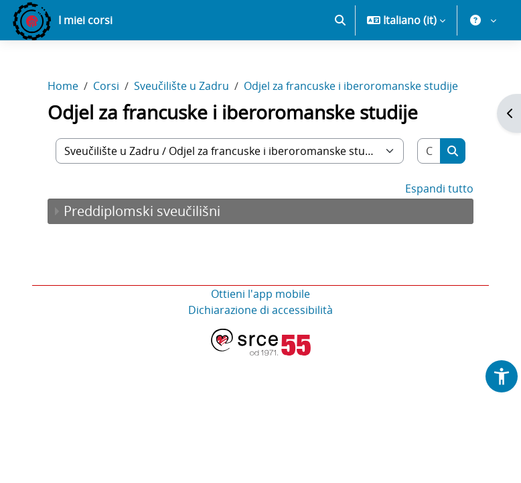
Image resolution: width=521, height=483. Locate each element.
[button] (340, 20)
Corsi (106, 85)
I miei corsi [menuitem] (85, 20)
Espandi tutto (439, 188)
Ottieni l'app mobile (260, 293)
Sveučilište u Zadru (181, 85)
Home (63, 85)
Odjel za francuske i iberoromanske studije (351, 85)
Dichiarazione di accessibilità (260, 310)
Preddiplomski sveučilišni (142, 211)
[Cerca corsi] (429, 151)
